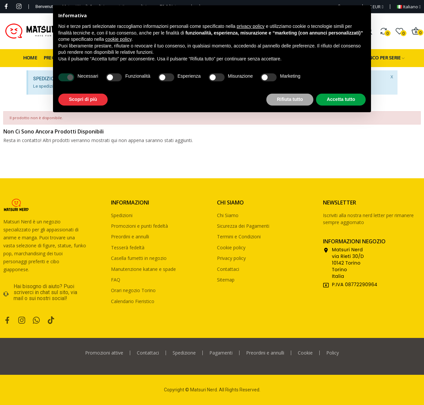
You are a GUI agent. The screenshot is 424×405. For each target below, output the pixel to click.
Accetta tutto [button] (341, 99)
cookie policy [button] (118, 39)
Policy (332, 353)
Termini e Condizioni (239, 236)
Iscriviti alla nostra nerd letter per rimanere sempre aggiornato (368, 218)
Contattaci (228, 269)
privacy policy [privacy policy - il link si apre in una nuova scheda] (251, 26)
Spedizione (184, 353)
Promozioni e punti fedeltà (139, 226)
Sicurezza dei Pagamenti (243, 226)
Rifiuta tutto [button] (290, 99)
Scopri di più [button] (83, 99)
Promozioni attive (104, 353)
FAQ (115, 280)
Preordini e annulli (130, 236)
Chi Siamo (227, 215)
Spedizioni (121, 215)
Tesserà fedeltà (127, 247)
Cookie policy (231, 247)
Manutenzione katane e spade (143, 269)
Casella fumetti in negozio (139, 258)
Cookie (305, 353)
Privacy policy (231, 258)
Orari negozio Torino (133, 290)
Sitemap (226, 280)
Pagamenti (221, 353)
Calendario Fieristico (132, 301)
